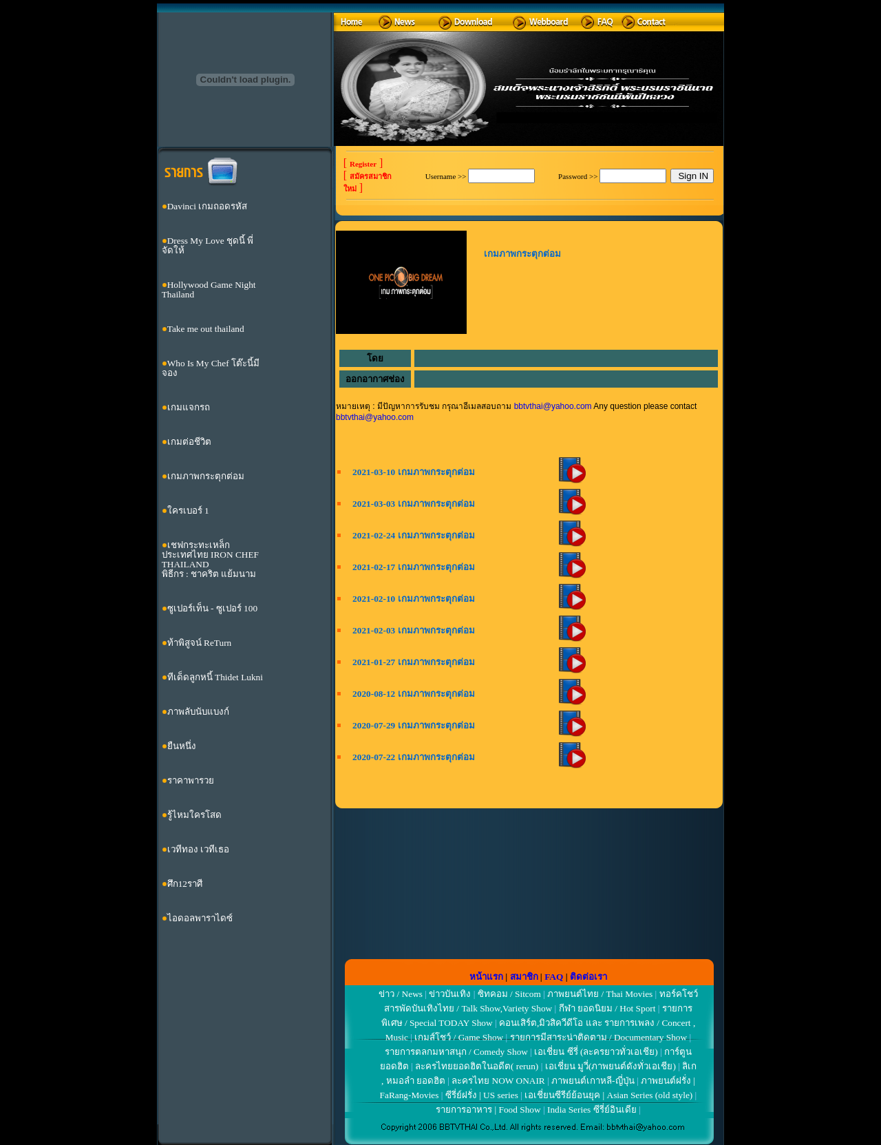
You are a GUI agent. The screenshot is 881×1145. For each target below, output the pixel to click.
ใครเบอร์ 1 (188, 510)
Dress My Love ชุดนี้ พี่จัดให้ (208, 245)
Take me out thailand (205, 329)
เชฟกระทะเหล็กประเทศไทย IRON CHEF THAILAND (210, 554)
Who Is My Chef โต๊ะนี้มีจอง (210, 368)
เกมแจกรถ (188, 407)
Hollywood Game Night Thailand (209, 290)
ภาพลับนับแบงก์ (198, 711)
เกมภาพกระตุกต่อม (205, 476)
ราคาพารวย (190, 780)
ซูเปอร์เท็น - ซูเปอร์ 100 (212, 608)
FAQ (553, 976)
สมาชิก (524, 976)
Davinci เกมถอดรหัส (207, 206)
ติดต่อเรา (588, 976)
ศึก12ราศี (184, 884)
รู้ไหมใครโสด (194, 815)
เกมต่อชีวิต (189, 442)
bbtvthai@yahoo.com (553, 406)
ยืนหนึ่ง (181, 746)
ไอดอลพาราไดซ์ (200, 918)
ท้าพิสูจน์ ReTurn (199, 643)
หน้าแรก (486, 976)
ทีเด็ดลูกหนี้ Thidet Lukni (215, 677)
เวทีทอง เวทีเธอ (198, 849)
